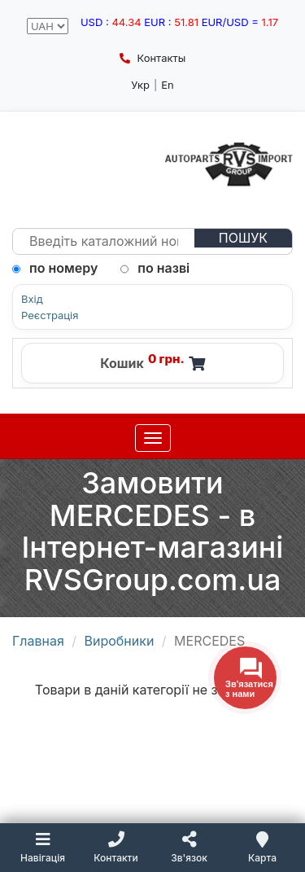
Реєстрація (49, 315)
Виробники (120, 641)
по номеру (55, 268)
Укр (140, 84)
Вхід (32, 299)
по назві (155, 268)
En (167, 84)
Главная (38, 641)
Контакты (152, 57)
